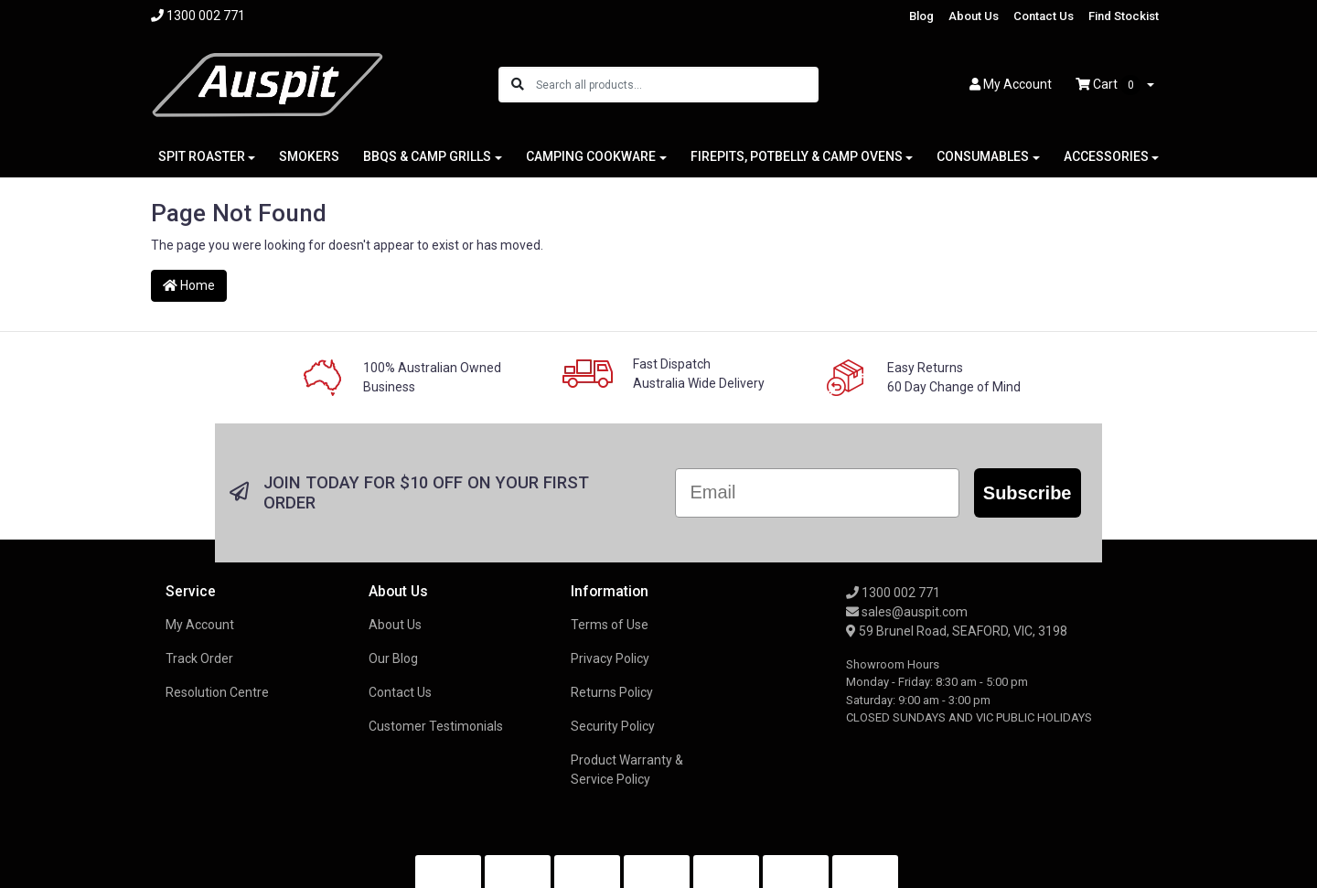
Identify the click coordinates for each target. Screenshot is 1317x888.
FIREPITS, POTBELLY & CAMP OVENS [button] (797, 156)
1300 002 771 (893, 592)
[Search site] (517, 85)
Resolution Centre (217, 692)
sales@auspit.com (907, 611)
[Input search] (676, 85)
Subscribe (1027, 493)
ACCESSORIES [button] (1106, 156)
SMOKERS (309, 156)
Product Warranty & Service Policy (627, 769)
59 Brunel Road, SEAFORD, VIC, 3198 (956, 631)
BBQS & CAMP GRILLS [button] (427, 156)
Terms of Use (609, 624)
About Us (973, 16)
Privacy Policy (610, 658)
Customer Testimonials (436, 726)
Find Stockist (1123, 16)
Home (189, 285)
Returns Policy (612, 692)
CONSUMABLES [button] (983, 156)
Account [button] (1010, 84)
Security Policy (613, 726)
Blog (921, 16)
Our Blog (393, 658)
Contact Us (1043, 16)
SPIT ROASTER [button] (201, 156)
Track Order (199, 658)
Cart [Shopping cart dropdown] (1109, 85)
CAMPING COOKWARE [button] (591, 156)
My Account (200, 624)
